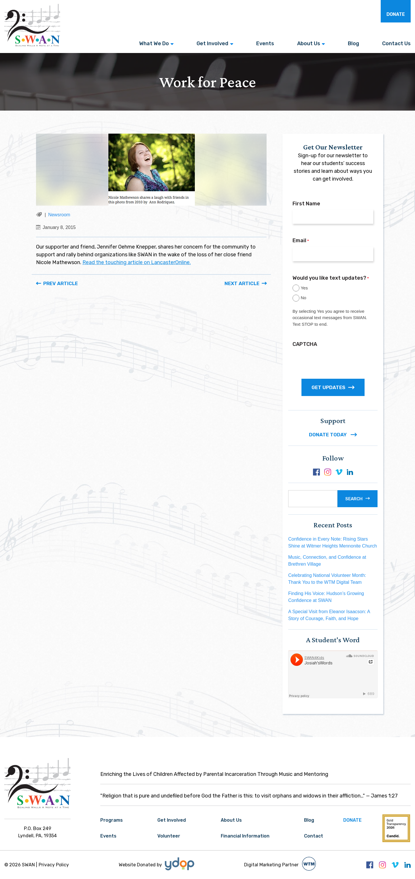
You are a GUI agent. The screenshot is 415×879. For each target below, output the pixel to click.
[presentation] (336, 361)
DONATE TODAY (333, 434)
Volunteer (168, 836)
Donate (395, 14)
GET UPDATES (333, 387)
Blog (353, 43)
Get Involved (212, 43)
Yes (304, 287)
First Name (306, 203)
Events (265, 43)
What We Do (154, 43)
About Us (308, 43)
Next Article (242, 283)
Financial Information (245, 836)
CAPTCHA (305, 344)
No (303, 297)
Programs (111, 820)
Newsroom (59, 214)
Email (301, 241)
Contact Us (396, 43)
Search (354, 498)
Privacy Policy (54, 864)
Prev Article (60, 283)
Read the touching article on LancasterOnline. (136, 262)
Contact (313, 836)
